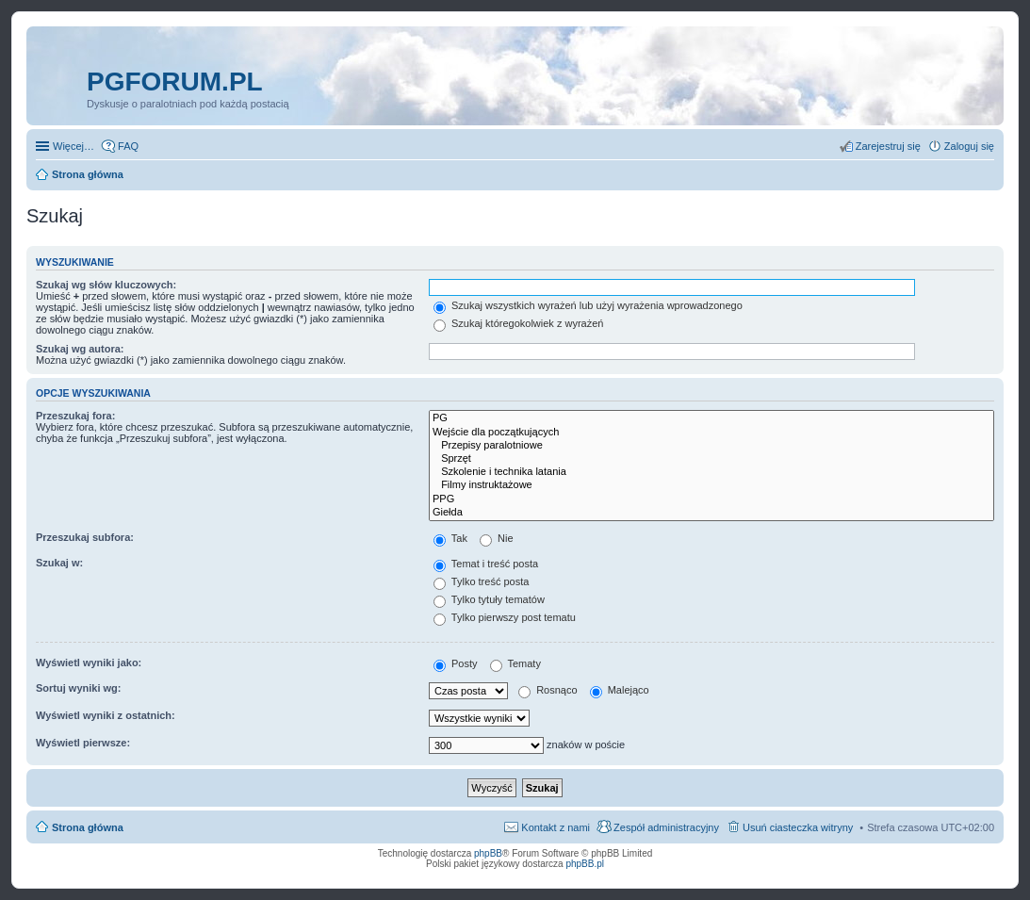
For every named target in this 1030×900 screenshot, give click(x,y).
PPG (711, 499)
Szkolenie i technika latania (711, 472)
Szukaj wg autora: (80, 348)
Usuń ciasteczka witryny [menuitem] (798, 827)
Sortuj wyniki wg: (78, 688)
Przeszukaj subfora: (85, 537)
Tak (450, 538)
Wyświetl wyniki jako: (88, 662)
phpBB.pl (584, 864)
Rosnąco (547, 689)
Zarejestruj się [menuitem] (888, 146)
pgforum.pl (175, 81)
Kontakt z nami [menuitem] (555, 827)
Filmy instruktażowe (711, 485)
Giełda (711, 512)
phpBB (488, 853)
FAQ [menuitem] (128, 146)
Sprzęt (711, 459)
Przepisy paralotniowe (711, 445)
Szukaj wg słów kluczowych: (106, 284)
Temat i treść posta (485, 563)
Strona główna (87, 827)
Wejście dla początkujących (711, 432)
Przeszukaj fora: (75, 415)
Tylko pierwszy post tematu (504, 617)
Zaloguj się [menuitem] (969, 146)
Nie (497, 538)
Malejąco (619, 689)
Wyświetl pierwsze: (83, 742)
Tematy (515, 663)
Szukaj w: (59, 562)
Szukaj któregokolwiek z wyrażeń (518, 323)
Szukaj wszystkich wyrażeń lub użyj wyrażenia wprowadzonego (588, 305)
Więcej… (73, 146)
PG (711, 418)
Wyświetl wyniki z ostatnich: (105, 715)
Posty (455, 663)
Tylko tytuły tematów (489, 599)
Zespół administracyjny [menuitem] (666, 827)
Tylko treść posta (481, 581)
